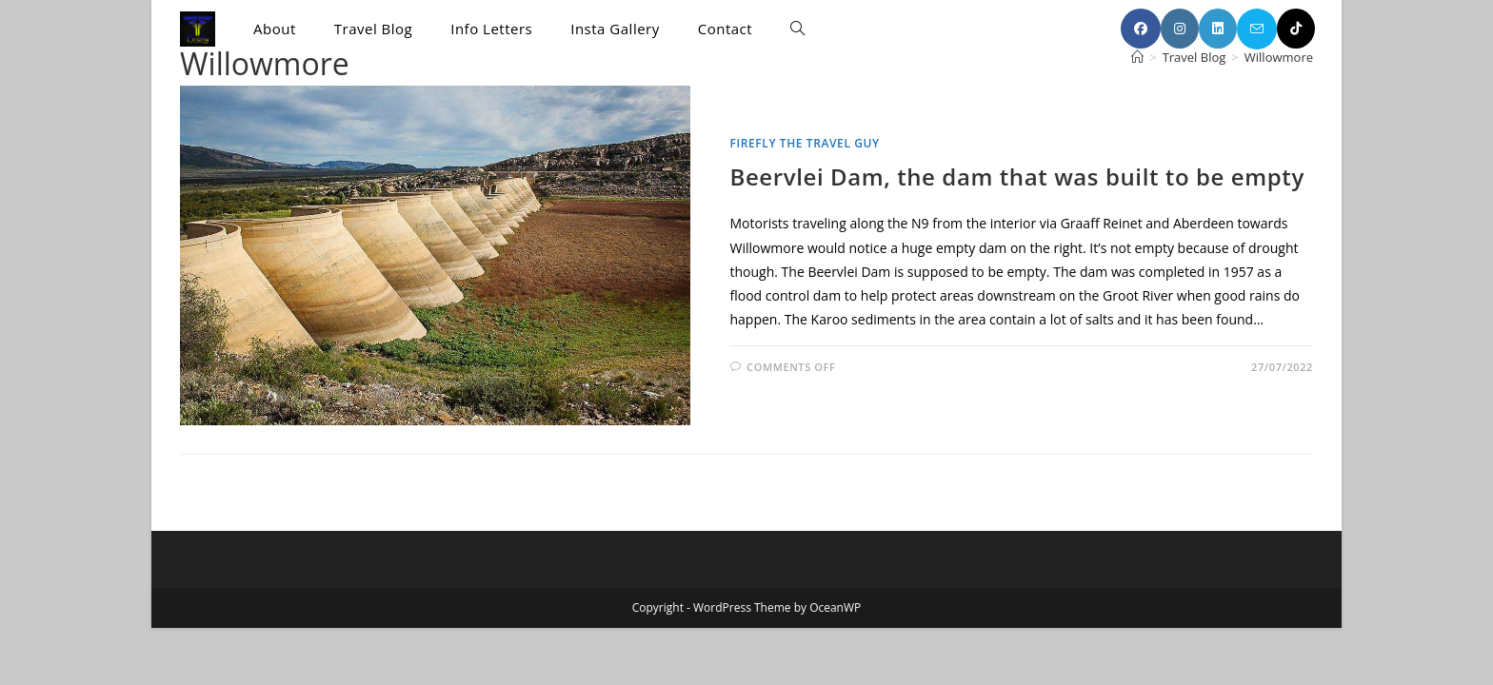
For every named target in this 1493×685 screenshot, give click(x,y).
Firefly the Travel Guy (805, 143)
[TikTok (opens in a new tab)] (1296, 29)
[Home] (1137, 57)
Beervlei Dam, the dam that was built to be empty (1017, 176)
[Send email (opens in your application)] (1257, 29)
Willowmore (1278, 57)
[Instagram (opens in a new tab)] (1180, 29)
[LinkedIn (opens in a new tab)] (1218, 29)
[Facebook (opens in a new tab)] (1141, 29)
